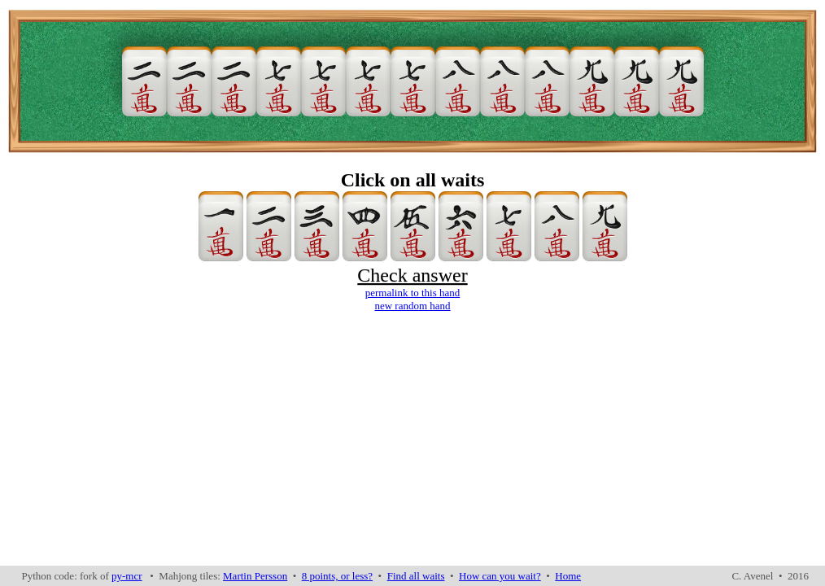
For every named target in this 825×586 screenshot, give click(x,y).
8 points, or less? (337, 576)
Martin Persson (255, 576)
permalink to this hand (413, 292)
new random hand (412, 306)
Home (568, 576)
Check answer (412, 275)
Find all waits (416, 576)
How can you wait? (500, 576)
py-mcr (126, 576)
